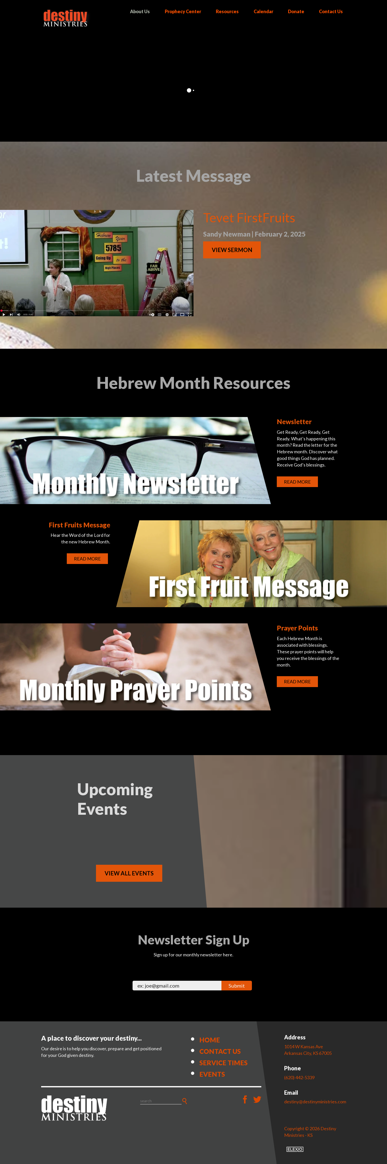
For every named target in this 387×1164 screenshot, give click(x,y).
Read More (297, 482)
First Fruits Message (79, 525)
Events (212, 1074)
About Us (140, 11)
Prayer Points (297, 628)
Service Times (223, 1063)
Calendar (263, 11)
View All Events (129, 873)
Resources (227, 11)
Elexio (295, 1149)
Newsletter (294, 422)
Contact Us (331, 11)
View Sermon (232, 249)
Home (209, 1040)
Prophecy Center (183, 11)
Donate (296, 11)
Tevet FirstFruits (249, 217)
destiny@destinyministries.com (315, 1101)
